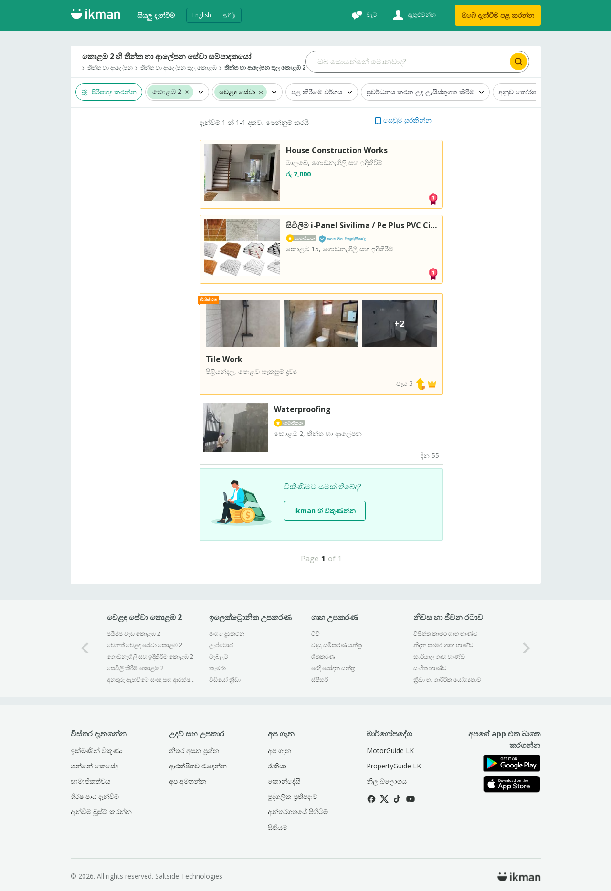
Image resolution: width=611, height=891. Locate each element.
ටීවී (315, 634)
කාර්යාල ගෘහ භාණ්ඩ (439, 657)
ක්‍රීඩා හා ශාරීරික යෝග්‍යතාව (447, 679)
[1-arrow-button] (526, 648)
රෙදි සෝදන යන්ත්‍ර (333, 668)
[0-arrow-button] (85, 648)
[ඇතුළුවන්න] (413, 15)
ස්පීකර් (319, 679)
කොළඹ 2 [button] (166, 92)
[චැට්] (363, 15)
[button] (187, 91)
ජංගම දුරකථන (226, 634)
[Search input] (407, 61)
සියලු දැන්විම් (156, 15)
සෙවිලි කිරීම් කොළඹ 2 (135, 668)
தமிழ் (229, 15)
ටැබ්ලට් (218, 657)
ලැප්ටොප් (221, 645)
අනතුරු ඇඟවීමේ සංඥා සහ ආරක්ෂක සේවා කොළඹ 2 (151, 679)
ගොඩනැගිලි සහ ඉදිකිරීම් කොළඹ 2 (150, 657)
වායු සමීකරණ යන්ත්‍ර (336, 645)
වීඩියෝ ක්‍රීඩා (225, 679)
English (201, 15)
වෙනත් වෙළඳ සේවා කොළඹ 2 (144, 645)
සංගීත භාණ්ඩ (429, 668)
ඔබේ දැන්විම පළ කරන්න (498, 15)
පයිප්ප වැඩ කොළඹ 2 (133, 634)
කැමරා (217, 668)
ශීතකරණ (323, 657)
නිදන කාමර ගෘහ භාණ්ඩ (443, 645)
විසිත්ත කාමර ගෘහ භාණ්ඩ (445, 634)
